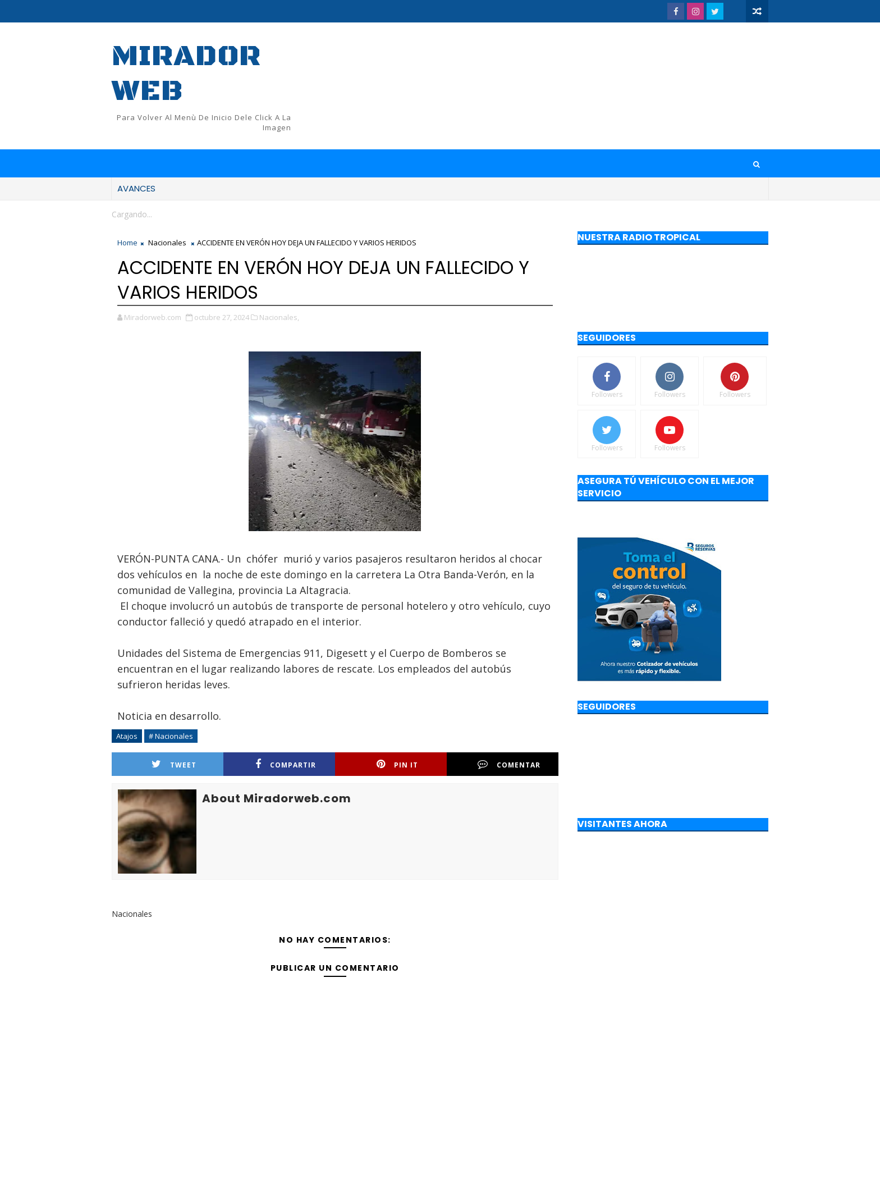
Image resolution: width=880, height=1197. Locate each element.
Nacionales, (279, 317)
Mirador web (186, 73)
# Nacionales (171, 736)
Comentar (509, 764)
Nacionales (167, 242)
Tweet (174, 764)
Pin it (397, 764)
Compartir (285, 764)
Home (127, 242)
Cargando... (132, 214)
